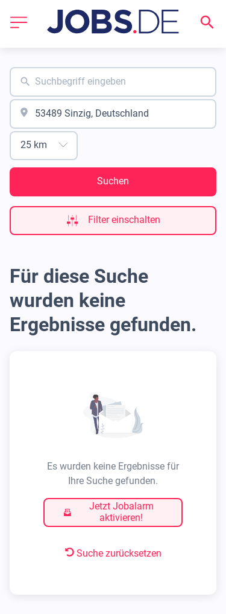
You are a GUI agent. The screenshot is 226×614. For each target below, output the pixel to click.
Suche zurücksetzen (113, 553)
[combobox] (113, 82)
